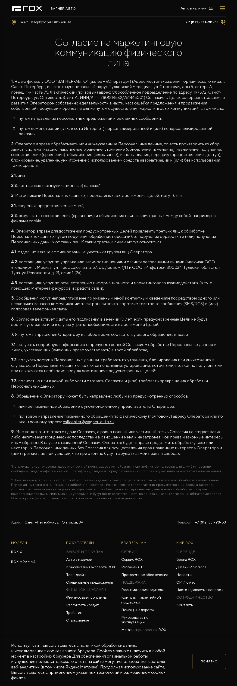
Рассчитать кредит (82, 605)
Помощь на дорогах (138, 610)
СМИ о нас (185, 582)
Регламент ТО (133, 567)
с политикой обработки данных (107, 645)
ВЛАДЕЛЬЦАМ (134, 543)
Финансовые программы (86, 597)
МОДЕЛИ (19, 543)
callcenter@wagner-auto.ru (88, 421)
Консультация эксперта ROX (90, 567)
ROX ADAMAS (23, 562)
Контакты (184, 605)
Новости (184, 575)
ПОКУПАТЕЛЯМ (80, 543)
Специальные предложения (89, 582)
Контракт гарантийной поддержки (141, 599)
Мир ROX (184, 543)
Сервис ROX (132, 559)
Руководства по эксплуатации (135, 620)
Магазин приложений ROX (143, 630)
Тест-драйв (76, 575)
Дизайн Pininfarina (191, 567)
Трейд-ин (74, 612)
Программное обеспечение (144, 575)
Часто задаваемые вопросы (199, 590)
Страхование (77, 620)
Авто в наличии (79, 559)
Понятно (209, 661)
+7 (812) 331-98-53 (202, 22)
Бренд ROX (186, 559)
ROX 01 (17, 552)
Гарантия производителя (142, 590)
